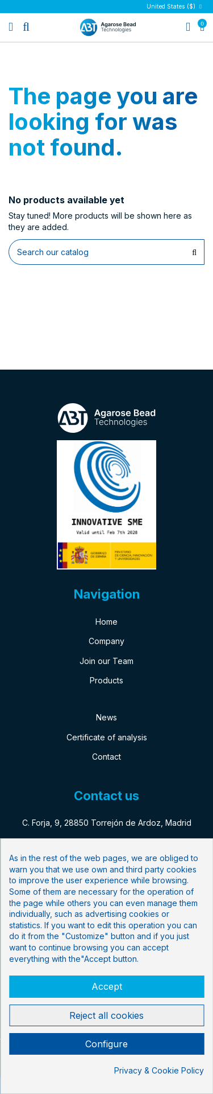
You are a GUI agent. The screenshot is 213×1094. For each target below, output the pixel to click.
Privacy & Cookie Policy (159, 1070)
